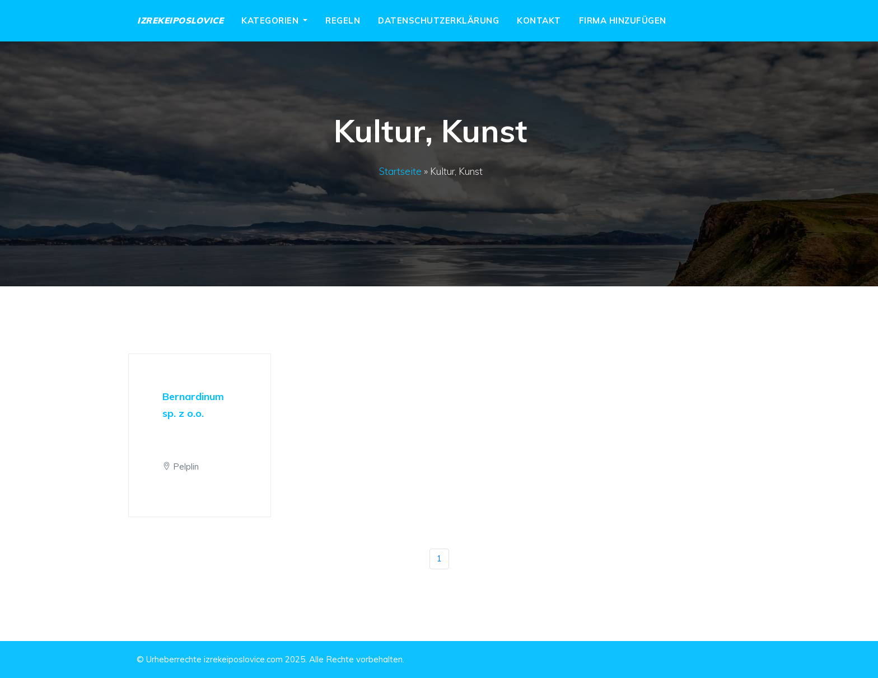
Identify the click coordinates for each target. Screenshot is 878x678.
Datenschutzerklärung (438, 20)
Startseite (400, 171)
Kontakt (539, 20)
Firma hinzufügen (622, 20)
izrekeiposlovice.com (243, 659)
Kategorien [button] (271, 20)
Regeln (342, 20)
